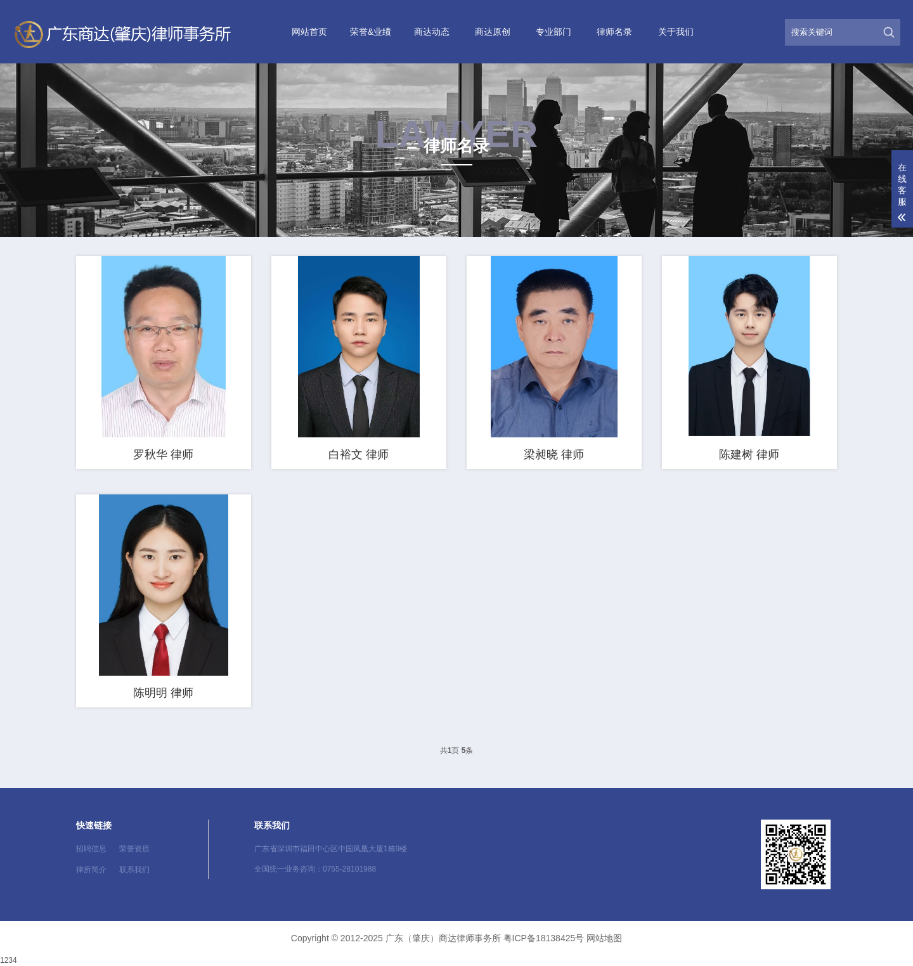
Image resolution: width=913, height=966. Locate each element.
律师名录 (614, 32)
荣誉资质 (134, 848)
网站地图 (604, 938)
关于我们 (676, 32)
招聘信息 (91, 848)
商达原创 (492, 32)
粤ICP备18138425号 (544, 938)
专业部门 (553, 32)
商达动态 (432, 32)
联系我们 (134, 869)
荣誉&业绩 (370, 32)
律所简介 (91, 869)
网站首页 (309, 32)
